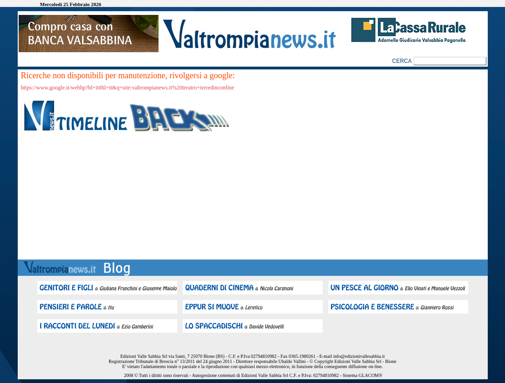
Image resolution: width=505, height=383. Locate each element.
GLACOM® (370, 375)
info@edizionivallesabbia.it (359, 356)
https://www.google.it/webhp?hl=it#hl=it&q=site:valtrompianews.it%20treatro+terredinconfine (128, 87)
